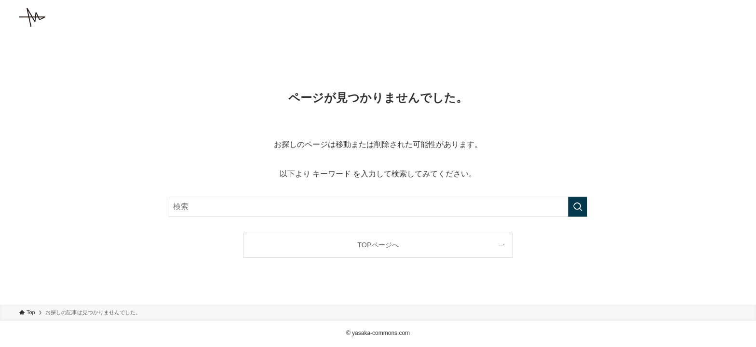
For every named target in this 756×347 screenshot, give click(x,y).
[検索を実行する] (577, 207)
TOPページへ (377, 245)
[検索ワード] (378, 207)
